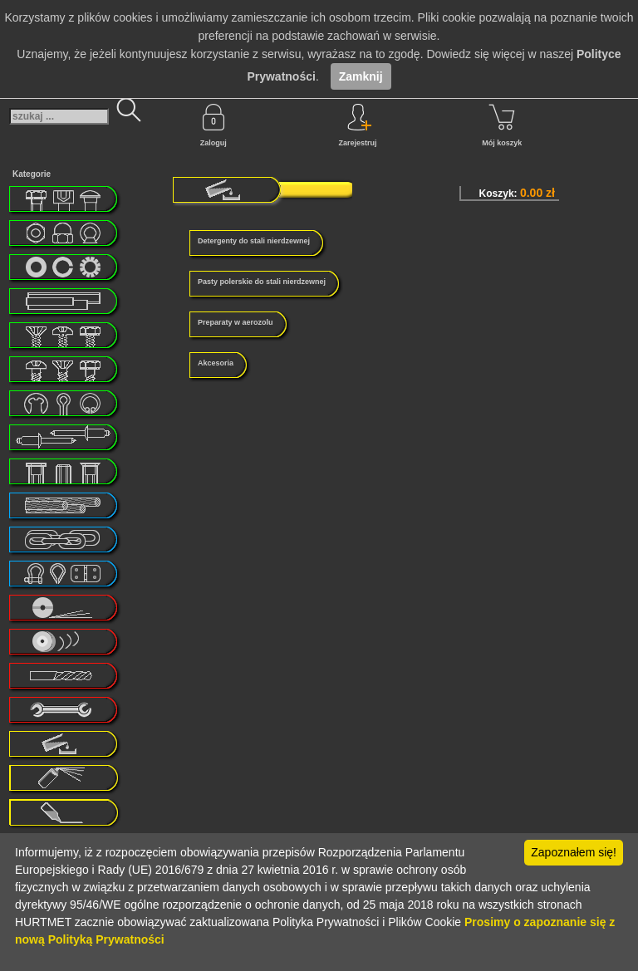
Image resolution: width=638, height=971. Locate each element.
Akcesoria (215, 363)
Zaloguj (213, 125)
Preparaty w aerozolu (235, 322)
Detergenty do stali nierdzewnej (254, 241)
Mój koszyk (502, 125)
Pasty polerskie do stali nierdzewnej (262, 281)
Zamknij (361, 76)
